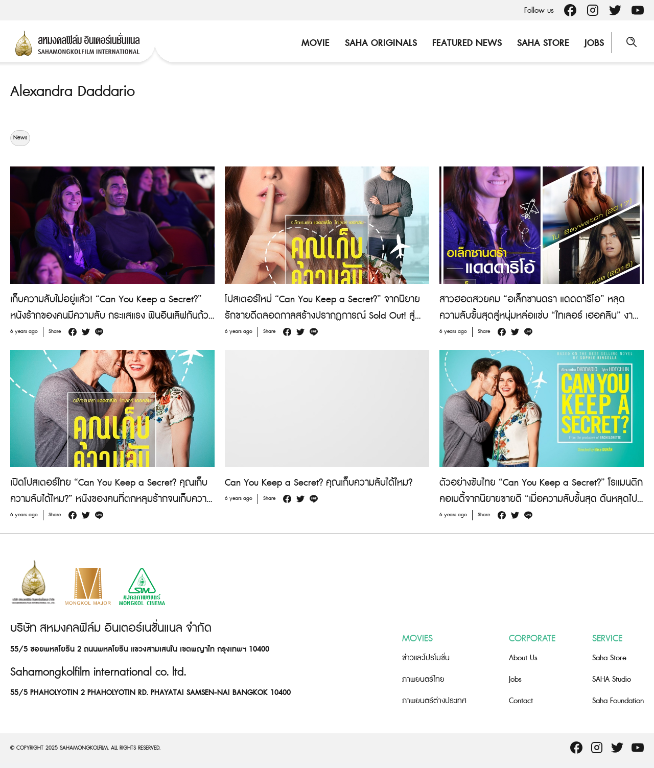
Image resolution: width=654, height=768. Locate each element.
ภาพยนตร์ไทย (423, 679)
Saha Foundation (618, 701)
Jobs (593, 43)
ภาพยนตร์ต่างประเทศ (434, 701)
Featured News (466, 43)
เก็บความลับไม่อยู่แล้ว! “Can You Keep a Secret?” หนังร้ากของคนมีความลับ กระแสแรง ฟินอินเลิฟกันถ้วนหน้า (112, 316)
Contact (521, 701)
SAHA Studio (611, 679)
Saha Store (542, 43)
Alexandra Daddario (75, 91)
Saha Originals (380, 43)
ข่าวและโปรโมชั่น (426, 658)
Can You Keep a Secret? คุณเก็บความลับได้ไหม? (318, 482)
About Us (523, 658)
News (20, 137)
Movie (314, 43)
